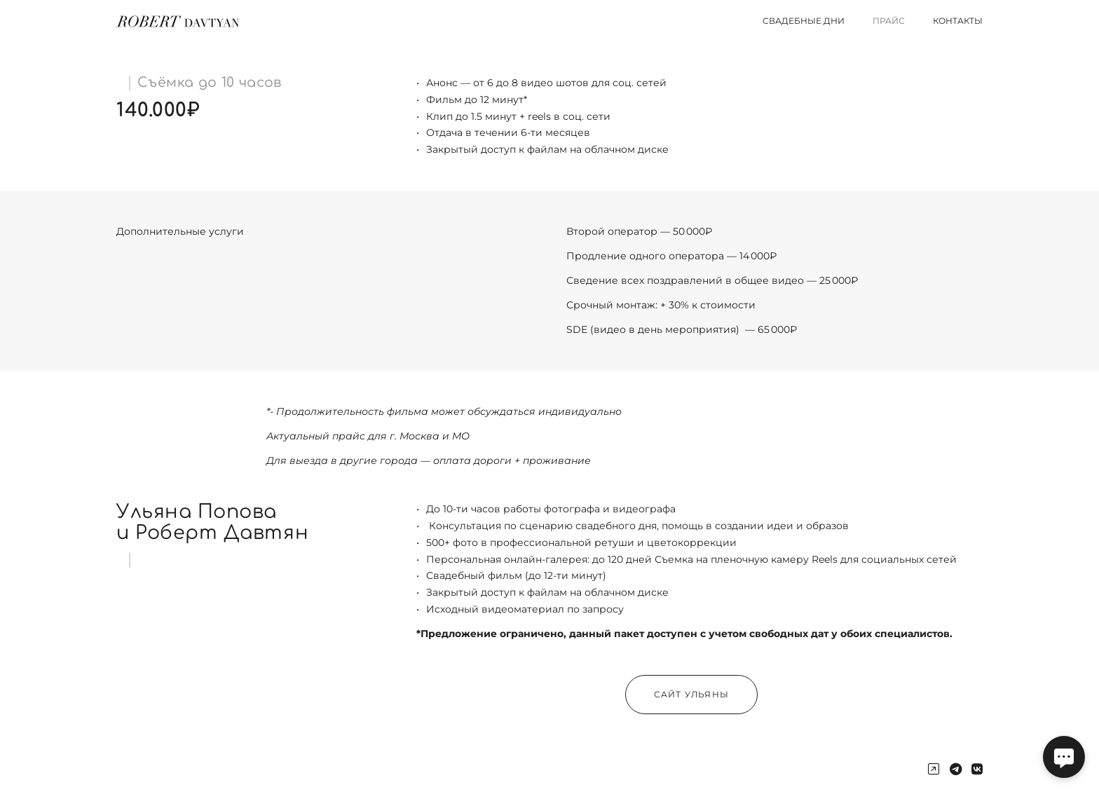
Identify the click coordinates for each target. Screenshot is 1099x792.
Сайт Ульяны (691, 694)
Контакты (958, 20)
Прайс (889, 20)
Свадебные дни (804, 20)
